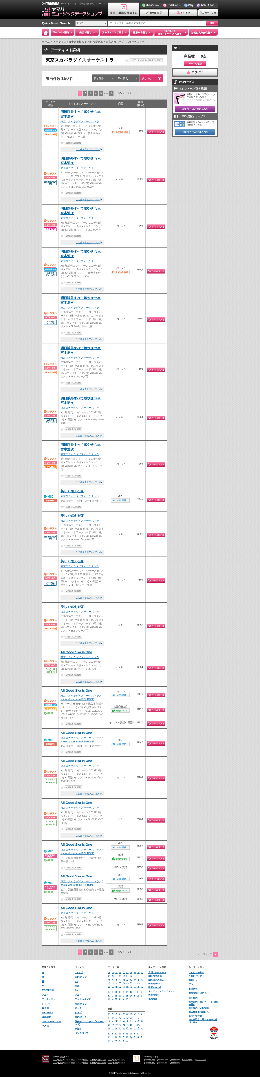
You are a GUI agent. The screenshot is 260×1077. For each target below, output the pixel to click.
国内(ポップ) (81, 977)
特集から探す (142, 32)
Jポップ (79, 972)
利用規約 (193, 998)
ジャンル (46, 1004)
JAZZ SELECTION (51, 1021)
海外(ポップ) (81, 1004)
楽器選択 (193, 989)
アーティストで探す (114, 32)
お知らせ (193, 980)
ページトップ (205, 954)
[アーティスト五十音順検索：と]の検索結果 (78, 41)
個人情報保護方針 (197, 1012)
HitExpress (154, 983)
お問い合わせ (195, 1015)
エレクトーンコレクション (161, 991)
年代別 (45, 1008)
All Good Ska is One (76, 652)
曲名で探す (87, 32)
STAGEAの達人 (156, 980)
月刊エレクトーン (157, 972)
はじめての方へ (196, 972)
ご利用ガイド (195, 976)
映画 (77, 986)
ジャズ (78, 1012)
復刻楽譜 (152, 998)
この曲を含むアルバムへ (88, 149)
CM (76, 990)
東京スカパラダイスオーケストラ (80, 121)
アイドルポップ (82, 999)
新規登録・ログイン (198, 993)
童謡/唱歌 (46, 1017)
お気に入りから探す (203, 32)
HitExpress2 (154, 987)
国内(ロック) (81, 1017)
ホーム (46, 41)
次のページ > (124, 93)
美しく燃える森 (72, 491)
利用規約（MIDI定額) (199, 1008)
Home (45, 32)
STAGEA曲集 (155, 976)
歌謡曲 (78, 1028)
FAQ (191, 983)
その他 (45, 1026)
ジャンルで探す (62, 32)
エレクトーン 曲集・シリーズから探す (171, 32)
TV (76, 981)
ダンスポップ (81, 1033)
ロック (78, 1008)
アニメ (45, 995)
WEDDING (47, 1012)
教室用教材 (153, 995)
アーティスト (48, 999)
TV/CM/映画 (48, 990)
